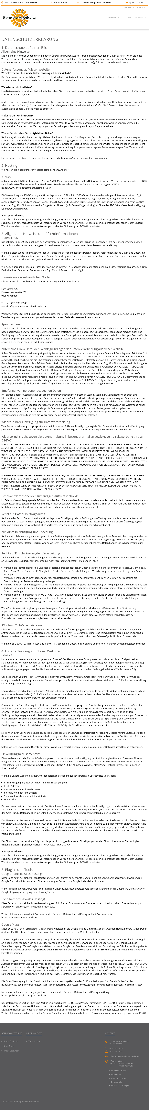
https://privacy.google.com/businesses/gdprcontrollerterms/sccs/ (107, 984)
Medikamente (137, 17)
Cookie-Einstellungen (120, 1085)
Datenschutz (141, 7)
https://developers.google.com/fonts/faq (83, 888)
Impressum (129, 7)
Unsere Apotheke (11, 1041)
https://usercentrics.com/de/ (109, 764)
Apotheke (113, 17)
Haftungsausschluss (119, 1078)
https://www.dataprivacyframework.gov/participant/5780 (116, 1013)
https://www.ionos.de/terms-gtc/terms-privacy (26, 187)
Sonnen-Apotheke (11, 1033)
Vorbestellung (34, 1041)
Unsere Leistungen (11, 1051)
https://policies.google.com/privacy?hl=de (32, 892)
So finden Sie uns (118, 1070)
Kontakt (110, 1033)
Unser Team (9, 1046)
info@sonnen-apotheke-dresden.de (96, 2)
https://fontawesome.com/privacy (19, 917)
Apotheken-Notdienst (138, 2)
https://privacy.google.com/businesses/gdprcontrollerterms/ (33, 984)
